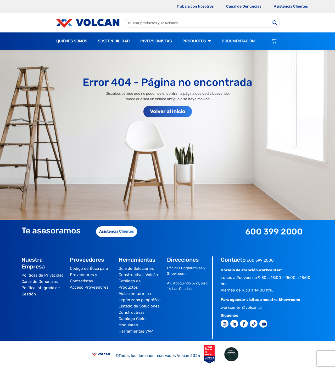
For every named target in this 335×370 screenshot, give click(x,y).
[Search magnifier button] (275, 22)
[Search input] (198, 22)
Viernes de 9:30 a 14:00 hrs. (247, 290)
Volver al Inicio (167, 111)
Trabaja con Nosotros (195, 6)
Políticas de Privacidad (42, 275)
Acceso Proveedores (89, 287)
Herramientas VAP (136, 331)
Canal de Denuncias (243, 6)
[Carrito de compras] (274, 41)
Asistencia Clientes (291, 6)
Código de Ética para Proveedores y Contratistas (89, 274)
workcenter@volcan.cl (241, 307)
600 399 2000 (260, 260)
